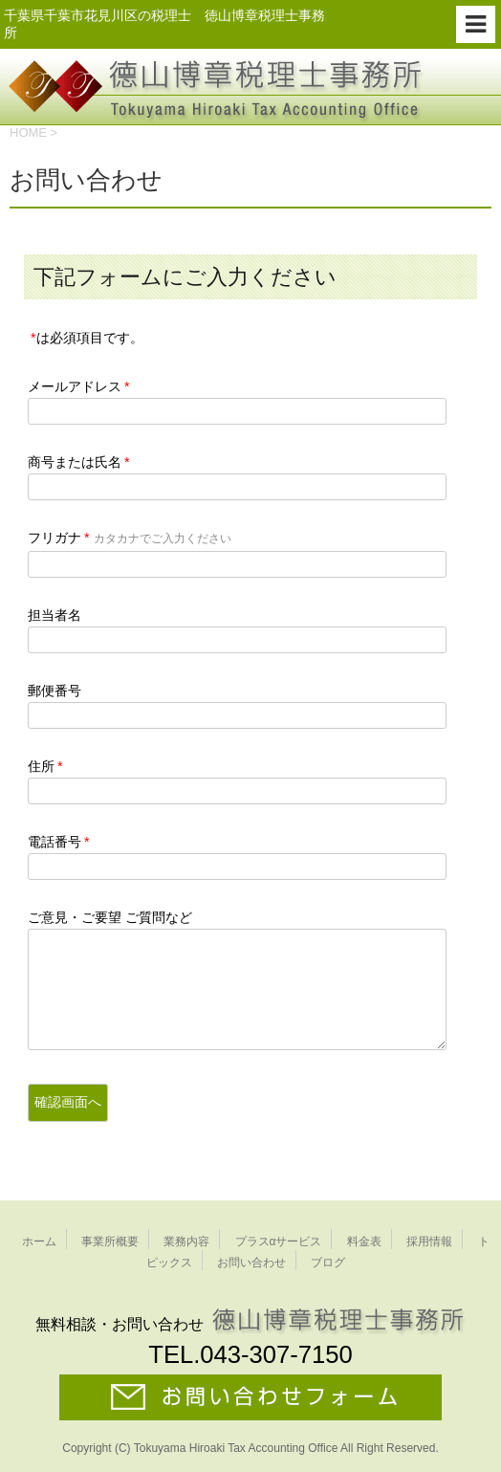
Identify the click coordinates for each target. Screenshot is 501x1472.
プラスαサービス (278, 1241)
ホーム (39, 1241)
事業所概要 (110, 1241)
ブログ (328, 1262)
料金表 (364, 1241)
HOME (28, 132)
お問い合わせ (251, 1262)
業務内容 (186, 1241)
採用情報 (429, 1241)
